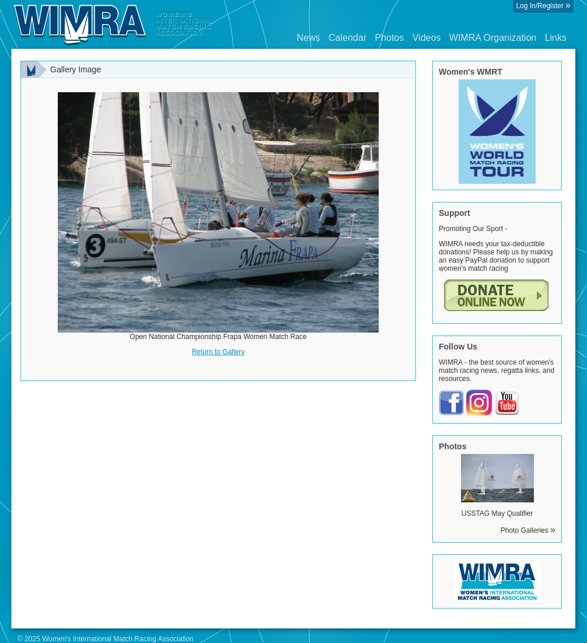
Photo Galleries (528, 530)
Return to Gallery (218, 352)
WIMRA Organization (492, 38)
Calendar (347, 38)
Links (556, 38)
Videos (427, 38)
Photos (389, 38)
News (308, 38)
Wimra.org (114, 24)
